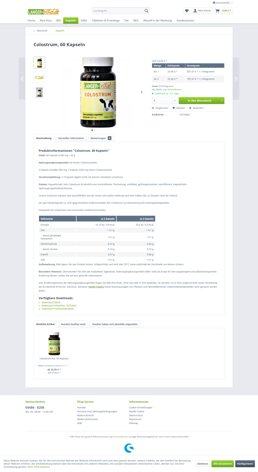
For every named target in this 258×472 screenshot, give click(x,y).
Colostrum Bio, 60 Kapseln (54, 358)
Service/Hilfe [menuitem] (221, 2)
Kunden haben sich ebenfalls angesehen (115, 324)
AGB (79, 423)
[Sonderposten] (185, 20)
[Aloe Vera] (46, 20)
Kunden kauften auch (73, 324)
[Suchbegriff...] (121, 10)
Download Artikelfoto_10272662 (57, 305)
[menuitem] (121, 10)
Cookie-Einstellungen (140, 407)
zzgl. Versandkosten (172, 89)
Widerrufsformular (87, 419)
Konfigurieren (245, 463)
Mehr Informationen (38, 466)
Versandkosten (121, 436)
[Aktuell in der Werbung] (157, 20)
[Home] (31, 20)
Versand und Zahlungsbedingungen (97, 411)
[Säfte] (83, 20)
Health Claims (96, 286)
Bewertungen (101, 138)
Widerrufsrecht (85, 415)
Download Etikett (49, 302)
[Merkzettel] (186, 10)
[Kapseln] (70, 20)
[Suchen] (146, 10)
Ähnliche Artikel (45, 324)
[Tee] (126, 20)
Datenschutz (136, 415)
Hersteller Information (71, 138)
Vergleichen (160, 108)
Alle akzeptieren (222, 463)
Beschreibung (44, 138)
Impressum (135, 419)
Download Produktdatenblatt (56, 308)
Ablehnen (202, 463)
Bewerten (196, 108)
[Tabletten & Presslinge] (105, 20)
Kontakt (81, 407)
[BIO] (58, 20)
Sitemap (133, 423)
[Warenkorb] (223, 10)
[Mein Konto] (202, 10)
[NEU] (136, 20)
